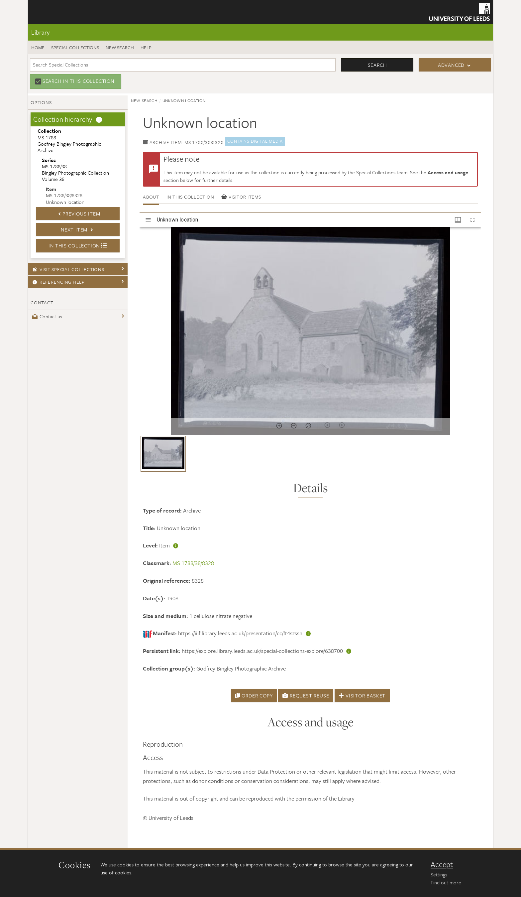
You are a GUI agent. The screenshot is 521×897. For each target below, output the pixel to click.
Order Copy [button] (254, 695)
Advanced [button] (451, 65)
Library (40, 32)
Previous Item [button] (77, 213)
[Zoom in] (279, 426)
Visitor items (241, 196)
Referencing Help (58, 281)
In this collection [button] (78, 245)
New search (120, 47)
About (151, 196)
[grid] (310, 456)
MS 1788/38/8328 (193, 563)
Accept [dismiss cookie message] (442, 864)
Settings (439, 874)
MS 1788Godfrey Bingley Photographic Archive (69, 140)
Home (38, 47)
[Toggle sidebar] (148, 220)
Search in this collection (78, 80)
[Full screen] (472, 220)
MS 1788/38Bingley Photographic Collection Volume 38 (75, 169)
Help (146, 47)
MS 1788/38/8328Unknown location (65, 195)
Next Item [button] (78, 229)
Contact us (46, 316)
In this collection (190, 196)
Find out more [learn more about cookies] (446, 882)
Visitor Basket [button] (362, 695)
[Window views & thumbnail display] (458, 220)
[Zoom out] (293, 426)
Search (377, 65)
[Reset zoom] (308, 426)
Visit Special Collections (67, 269)
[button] (163, 453)
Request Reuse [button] (305, 695)
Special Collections (75, 47)
